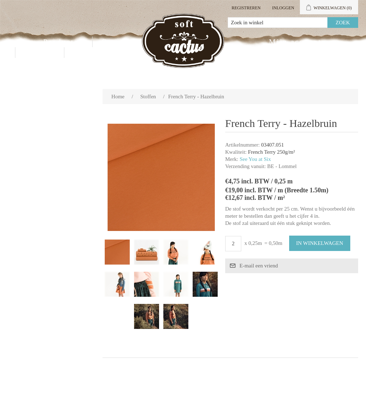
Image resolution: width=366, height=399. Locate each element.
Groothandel (126, 42)
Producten (63, 42)
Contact (39, 52)
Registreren (246, 7)
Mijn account (295, 42)
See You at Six (255, 159)
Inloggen (283, 7)
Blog (82, 52)
